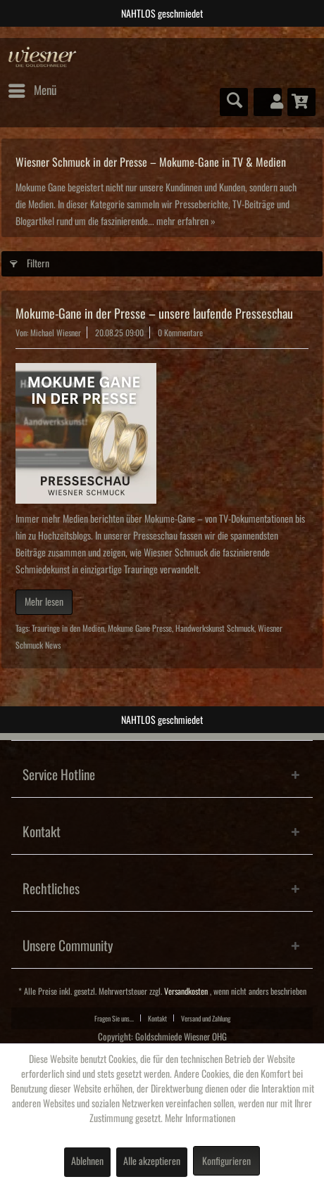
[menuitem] (31, 91)
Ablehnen (87, 1161)
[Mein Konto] (268, 102)
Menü (32, 87)
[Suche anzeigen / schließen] (234, 102)
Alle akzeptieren (151, 1161)
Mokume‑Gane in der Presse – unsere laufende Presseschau (154, 313)
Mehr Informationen (200, 1118)
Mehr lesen (44, 602)
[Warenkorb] (301, 102)
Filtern (29, 261)
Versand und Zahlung (205, 1018)
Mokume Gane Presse (140, 628)
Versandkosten (186, 991)
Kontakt (157, 1018)
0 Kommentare (180, 333)
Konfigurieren (226, 1161)
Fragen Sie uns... (114, 1018)
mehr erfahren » (186, 222)
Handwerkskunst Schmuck (214, 628)
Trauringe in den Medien (68, 628)
